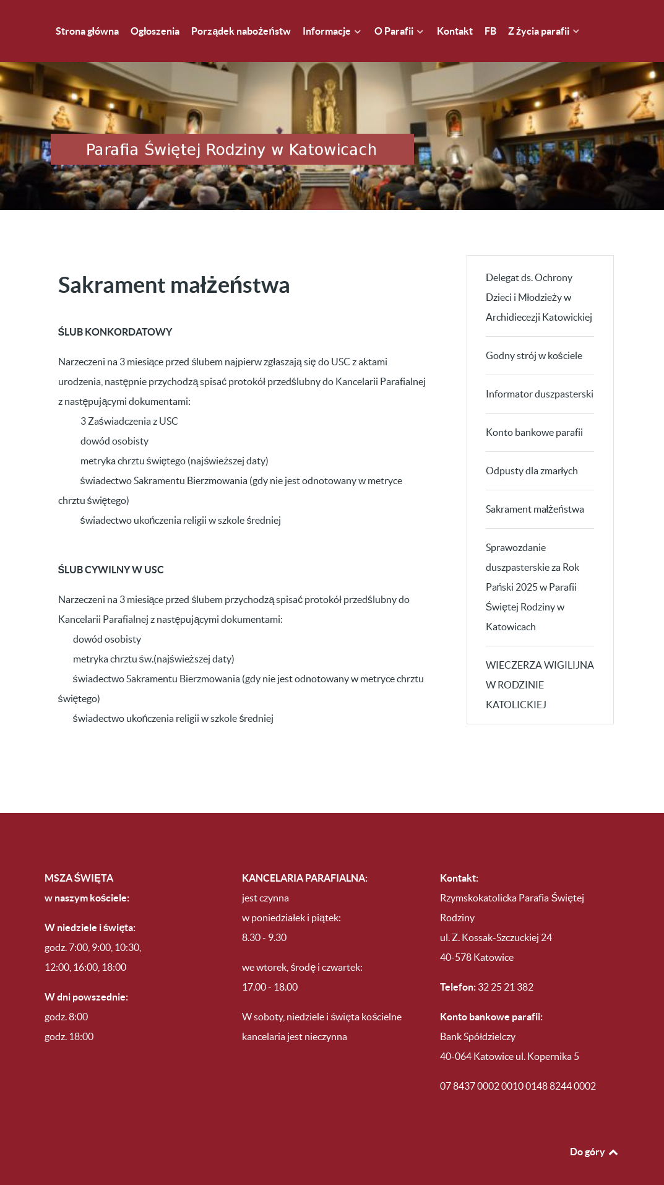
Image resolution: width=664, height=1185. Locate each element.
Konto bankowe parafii (534, 405)
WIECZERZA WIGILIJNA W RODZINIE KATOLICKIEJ (540, 658)
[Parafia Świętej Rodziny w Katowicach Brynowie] (332, 122)
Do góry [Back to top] (595, 1125)
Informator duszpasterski (539, 367)
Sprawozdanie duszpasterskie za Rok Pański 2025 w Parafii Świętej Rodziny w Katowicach (532, 560)
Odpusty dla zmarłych (532, 443)
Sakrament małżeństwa (535, 482)
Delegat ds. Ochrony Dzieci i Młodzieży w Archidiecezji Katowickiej (539, 270)
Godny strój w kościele (534, 328)
